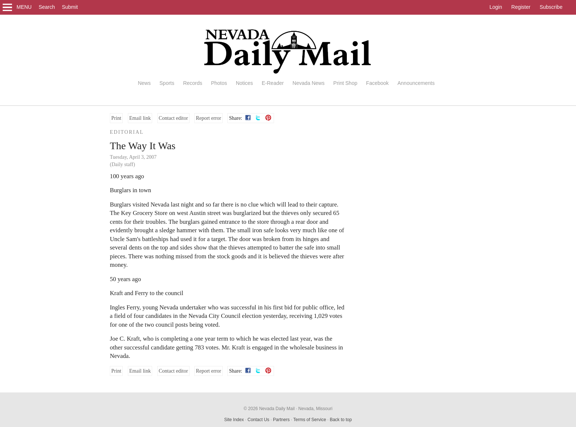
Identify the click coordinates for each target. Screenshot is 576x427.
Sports (166, 83)
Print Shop (345, 83)
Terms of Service (309, 419)
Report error (208, 118)
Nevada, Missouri (315, 408)
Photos (219, 83)
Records (192, 83)
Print (116, 118)
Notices (244, 83)
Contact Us (258, 419)
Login (496, 7)
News (144, 83)
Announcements (416, 83)
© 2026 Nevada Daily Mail (269, 408)
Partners (281, 419)
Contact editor (173, 118)
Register (520, 7)
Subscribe (551, 7)
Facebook (377, 83)
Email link (140, 118)
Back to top (341, 419)
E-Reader (273, 83)
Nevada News (308, 83)
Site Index (234, 419)
